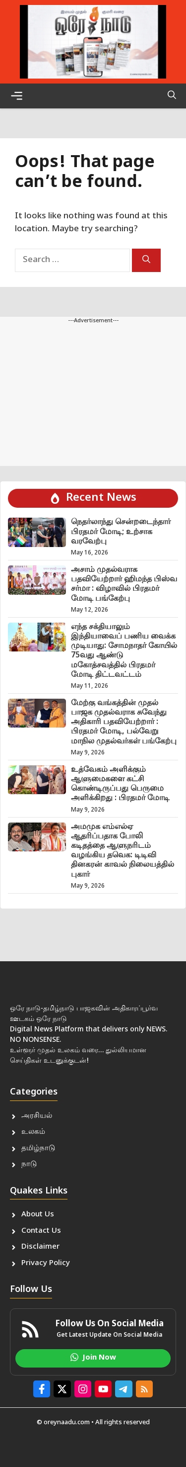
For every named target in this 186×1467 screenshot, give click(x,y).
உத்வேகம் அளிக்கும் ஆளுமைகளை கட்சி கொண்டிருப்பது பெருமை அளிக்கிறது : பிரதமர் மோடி (120, 784)
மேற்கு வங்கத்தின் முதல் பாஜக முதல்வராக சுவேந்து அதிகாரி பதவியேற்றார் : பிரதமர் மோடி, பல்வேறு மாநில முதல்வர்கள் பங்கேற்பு (124, 722)
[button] (172, 96)
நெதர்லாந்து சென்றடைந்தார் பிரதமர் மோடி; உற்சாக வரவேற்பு (121, 532)
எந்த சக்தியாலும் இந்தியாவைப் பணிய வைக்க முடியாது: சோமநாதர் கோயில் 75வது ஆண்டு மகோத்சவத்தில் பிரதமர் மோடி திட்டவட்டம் (124, 651)
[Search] (146, 260)
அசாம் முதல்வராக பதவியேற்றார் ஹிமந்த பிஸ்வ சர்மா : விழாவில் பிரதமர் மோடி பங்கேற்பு (124, 584)
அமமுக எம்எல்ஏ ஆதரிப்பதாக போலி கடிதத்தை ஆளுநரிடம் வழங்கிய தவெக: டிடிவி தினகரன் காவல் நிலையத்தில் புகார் (122, 851)
